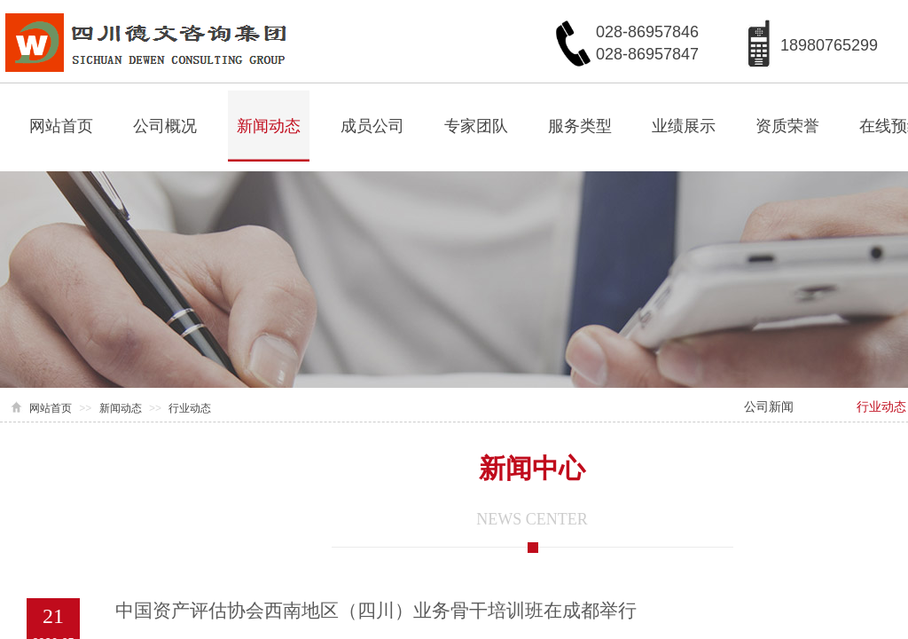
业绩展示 (684, 126)
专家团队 (476, 126)
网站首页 (61, 126)
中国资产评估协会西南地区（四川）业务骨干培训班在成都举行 (376, 610)
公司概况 (165, 126)
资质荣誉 (787, 126)
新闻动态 (269, 126)
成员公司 (372, 126)
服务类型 (580, 126)
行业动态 (189, 408)
